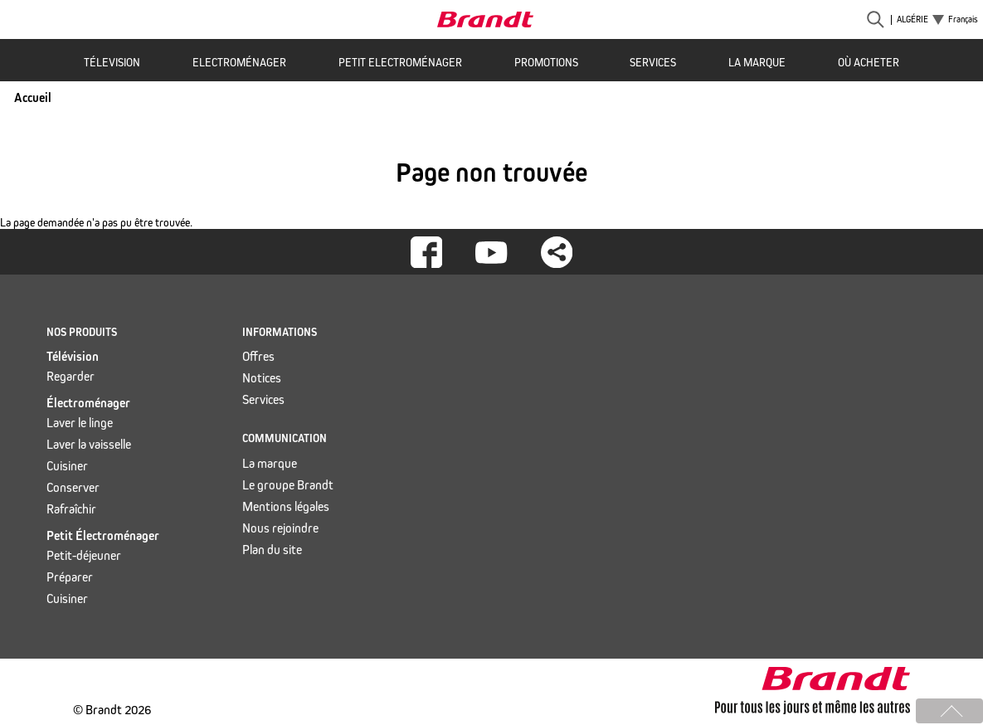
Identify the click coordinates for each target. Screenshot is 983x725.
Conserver (73, 487)
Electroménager (239, 63)
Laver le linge (79, 423)
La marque (757, 63)
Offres (258, 356)
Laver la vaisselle (88, 444)
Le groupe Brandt (287, 485)
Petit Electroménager (400, 63)
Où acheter (868, 63)
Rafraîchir (71, 509)
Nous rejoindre (280, 528)
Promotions (546, 63)
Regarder (70, 376)
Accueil (32, 97)
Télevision (112, 63)
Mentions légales (285, 506)
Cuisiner (67, 466)
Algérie (912, 20)
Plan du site (272, 549)
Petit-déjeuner (83, 555)
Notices (261, 378)
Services (653, 63)
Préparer (69, 577)
